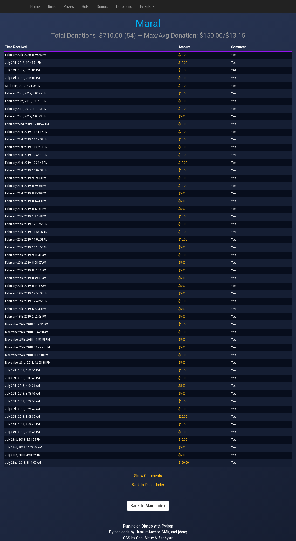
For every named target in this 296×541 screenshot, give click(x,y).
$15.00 (182, 401)
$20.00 (182, 124)
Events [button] (147, 6)
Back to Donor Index (148, 484)
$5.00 (181, 116)
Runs (52, 6)
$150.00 (183, 463)
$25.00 (182, 93)
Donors (102, 6)
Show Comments (148, 475)
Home (35, 6)
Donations (124, 6)
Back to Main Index (148, 505)
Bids (85, 6)
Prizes (68, 6)
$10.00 (182, 63)
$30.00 (182, 55)
